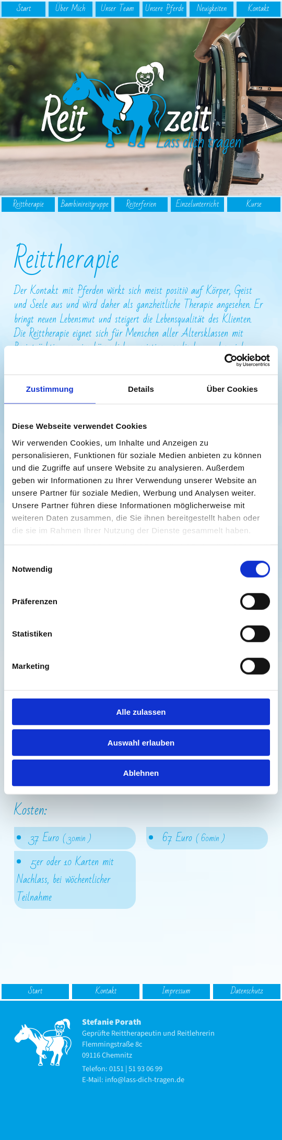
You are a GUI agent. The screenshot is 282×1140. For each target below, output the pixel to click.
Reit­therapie (28, 204)
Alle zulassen (141, 711)
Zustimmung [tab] (50, 389)
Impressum (176, 991)
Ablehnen (141, 773)
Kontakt (258, 9)
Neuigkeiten (212, 9)
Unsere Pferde (164, 9)
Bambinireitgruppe (85, 204)
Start (24, 9)
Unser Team (117, 9)
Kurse (254, 204)
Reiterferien (141, 204)
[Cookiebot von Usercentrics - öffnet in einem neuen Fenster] (224, 360)
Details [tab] (141, 389)
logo (47, 22)
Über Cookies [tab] (232, 389)
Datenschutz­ (247, 991)
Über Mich (70, 9)
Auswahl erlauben (141, 742)
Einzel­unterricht (197, 204)
